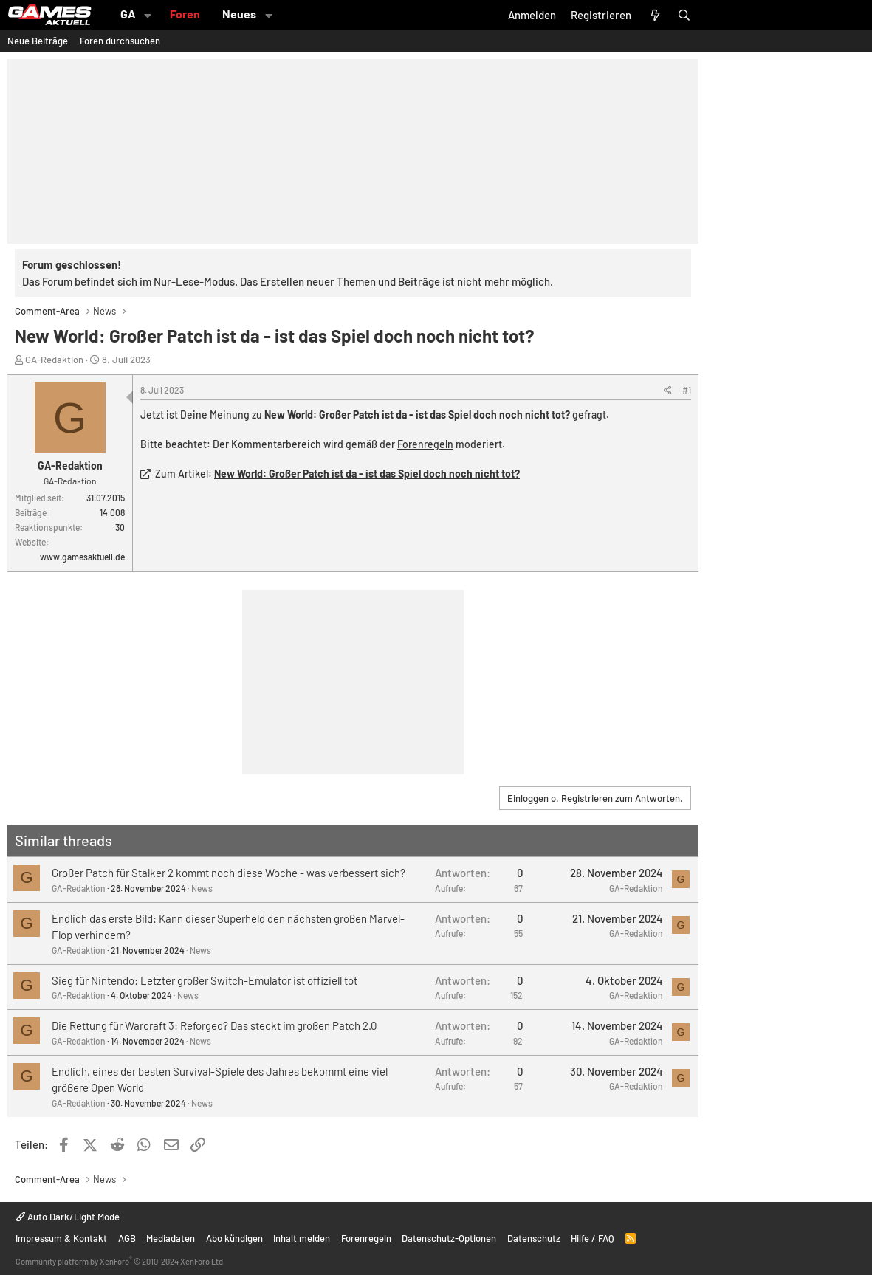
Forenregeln (425, 444)
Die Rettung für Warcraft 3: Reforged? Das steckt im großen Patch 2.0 (214, 1025)
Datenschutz (533, 1238)
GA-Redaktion (54, 359)
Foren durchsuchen (120, 41)
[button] (148, 15)
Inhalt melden (301, 1238)
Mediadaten (170, 1238)
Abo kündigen (234, 1238)
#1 (686, 390)
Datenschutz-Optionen (449, 1238)
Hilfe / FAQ (592, 1238)
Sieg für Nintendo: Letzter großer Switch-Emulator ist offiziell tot (204, 980)
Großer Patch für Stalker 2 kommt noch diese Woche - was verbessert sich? (228, 872)
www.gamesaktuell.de (82, 556)
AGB (127, 1238)
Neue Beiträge (37, 41)
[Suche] (684, 15)
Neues (239, 14)
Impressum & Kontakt (61, 1238)
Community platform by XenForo (120, 1261)
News (202, 888)
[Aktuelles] (654, 15)
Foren (185, 14)
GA (128, 14)
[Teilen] (668, 389)
